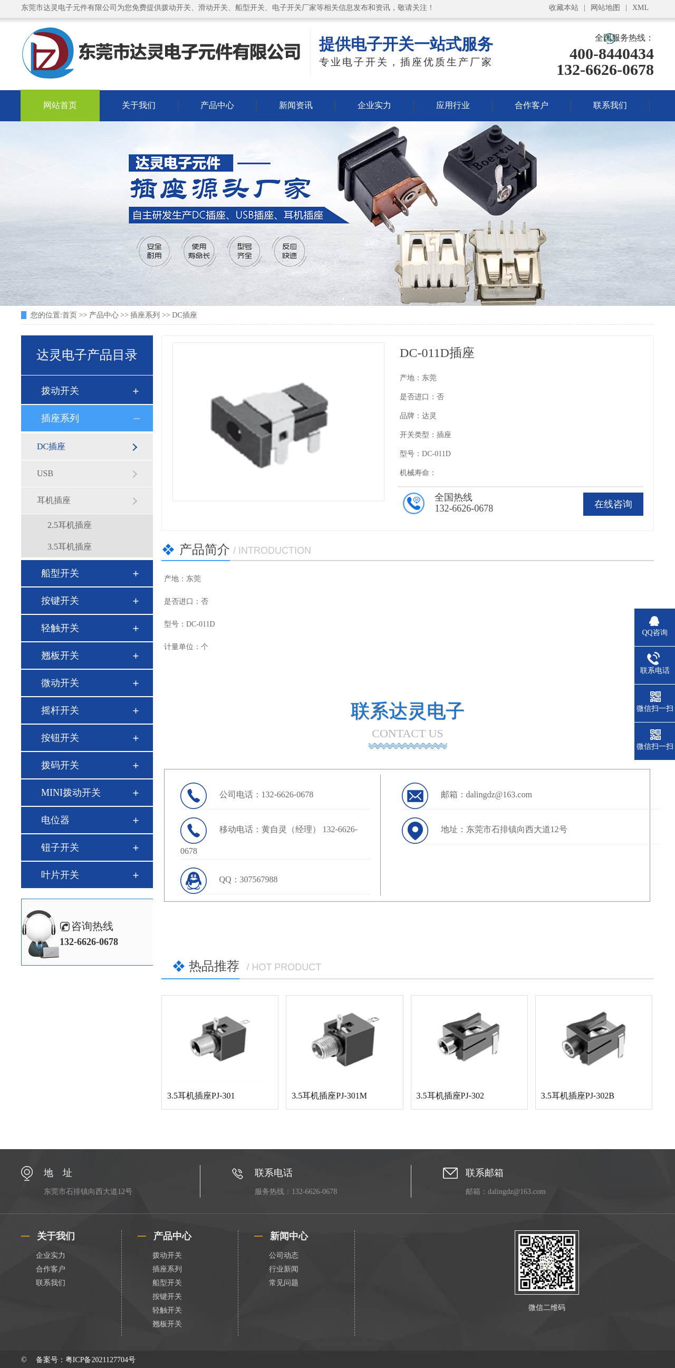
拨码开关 (60, 765)
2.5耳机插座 (69, 525)
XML (640, 8)
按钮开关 (60, 738)
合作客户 (531, 105)
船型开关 (60, 573)
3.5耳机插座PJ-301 (201, 1095)
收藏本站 (563, 8)
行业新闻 (283, 1269)
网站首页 (60, 105)
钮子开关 (60, 847)
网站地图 (605, 8)
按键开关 (60, 600)
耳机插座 (54, 500)
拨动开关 (60, 391)
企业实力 (374, 105)
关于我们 (139, 105)
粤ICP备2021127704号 (100, 1360)
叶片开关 (60, 875)
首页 (69, 315)
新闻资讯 (296, 105)
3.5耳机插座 (69, 546)
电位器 (55, 820)
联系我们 (610, 105)
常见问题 (283, 1283)
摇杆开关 (60, 710)
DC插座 (184, 315)
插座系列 (145, 315)
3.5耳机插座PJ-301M (329, 1095)
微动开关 (60, 683)
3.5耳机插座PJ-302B (577, 1095)
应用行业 (453, 105)
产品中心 (217, 105)
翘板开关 (60, 655)
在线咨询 (613, 504)
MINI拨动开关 (71, 792)
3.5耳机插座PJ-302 (450, 1095)
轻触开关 (60, 628)
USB (45, 473)
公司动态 (283, 1255)
